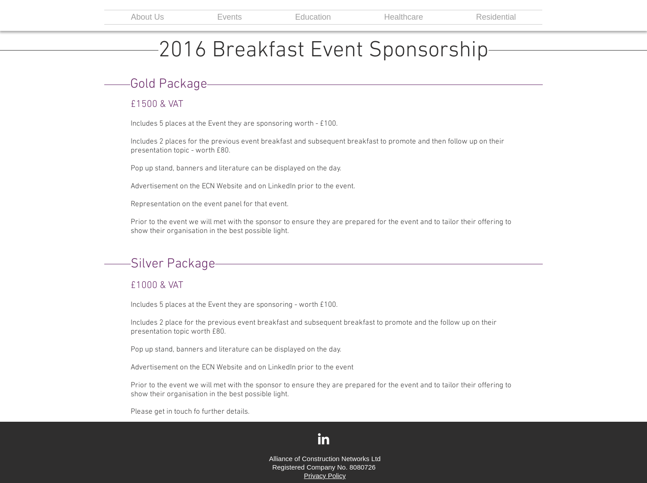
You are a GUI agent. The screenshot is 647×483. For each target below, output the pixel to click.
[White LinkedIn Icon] (323, 439)
